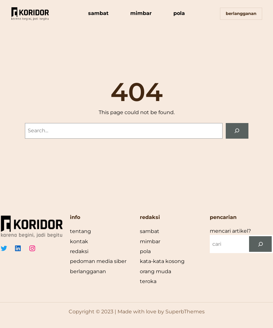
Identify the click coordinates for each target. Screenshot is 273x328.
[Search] (237, 131)
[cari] (260, 244)
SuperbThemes (185, 312)
